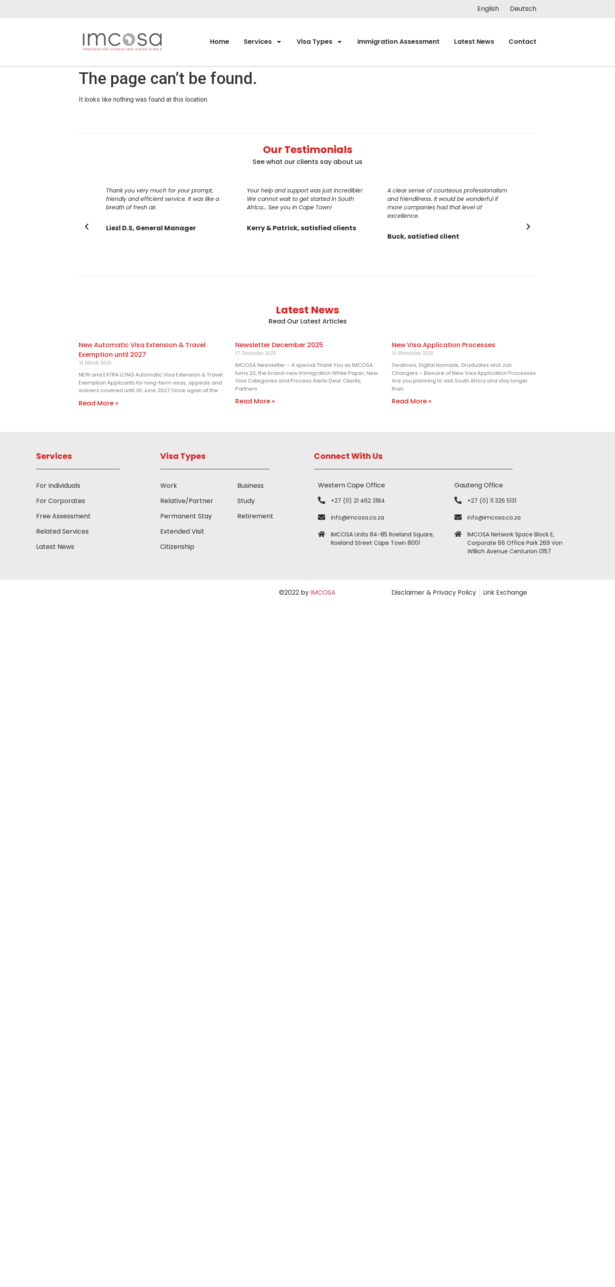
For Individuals (58, 485)
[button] (87, 227)
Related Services (62, 531)
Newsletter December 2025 (279, 345)
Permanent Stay (186, 516)
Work (168, 485)
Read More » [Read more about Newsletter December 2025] (255, 401)
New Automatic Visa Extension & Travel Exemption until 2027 (142, 349)
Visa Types (320, 42)
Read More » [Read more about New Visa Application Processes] (412, 401)
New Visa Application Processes (443, 345)
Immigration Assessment (398, 41)
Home (219, 41)
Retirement (255, 516)
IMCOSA (323, 592)
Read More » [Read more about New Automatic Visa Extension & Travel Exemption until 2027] (98, 403)
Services (263, 42)
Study (246, 500)
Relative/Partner (186, 500)
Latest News (474, 41)
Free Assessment (63, 516)
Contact (522, 41)
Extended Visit (182, 531)
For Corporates (60, 500)
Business (250, 485)
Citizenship (177, 546)
